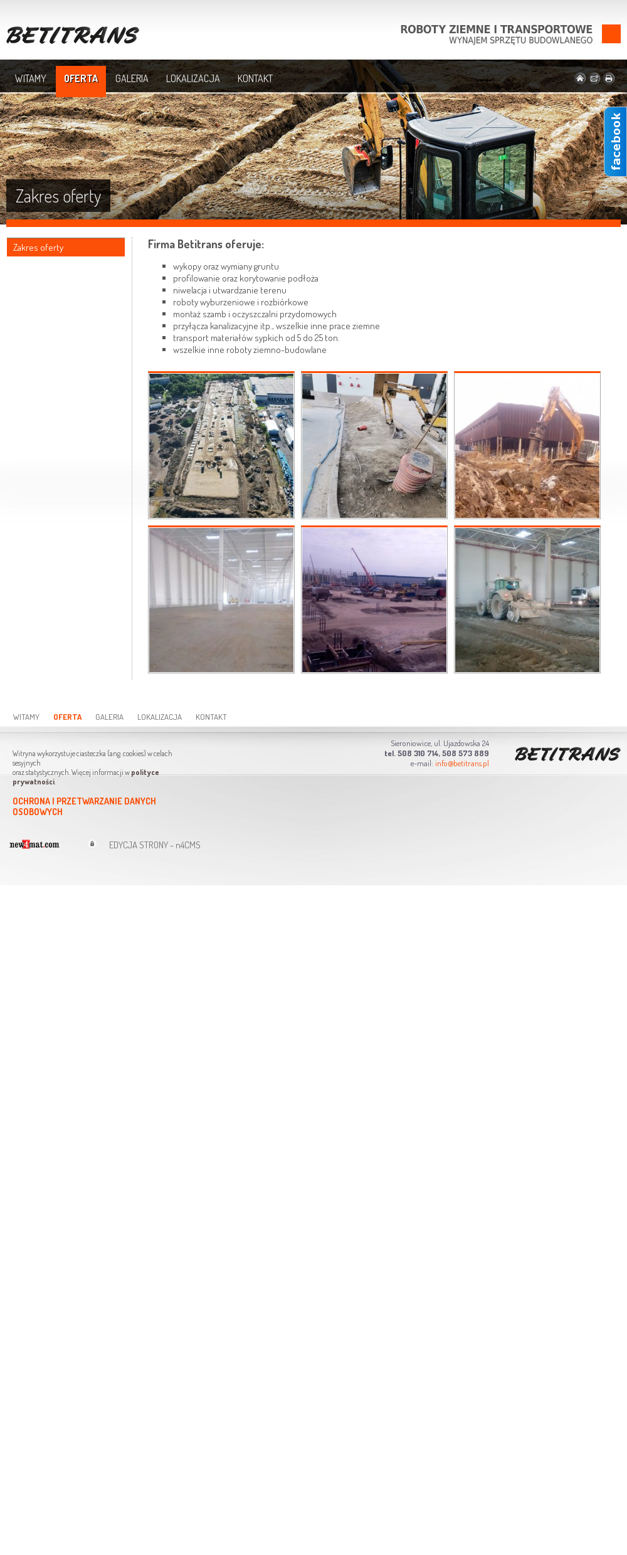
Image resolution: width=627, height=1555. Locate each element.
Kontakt (255, 78)
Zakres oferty (38, 247)
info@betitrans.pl (462, 763)
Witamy (30, 78)
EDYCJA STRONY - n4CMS (155, 845)
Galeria (132, 78)
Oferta (81, 78)
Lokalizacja (193, 78)
